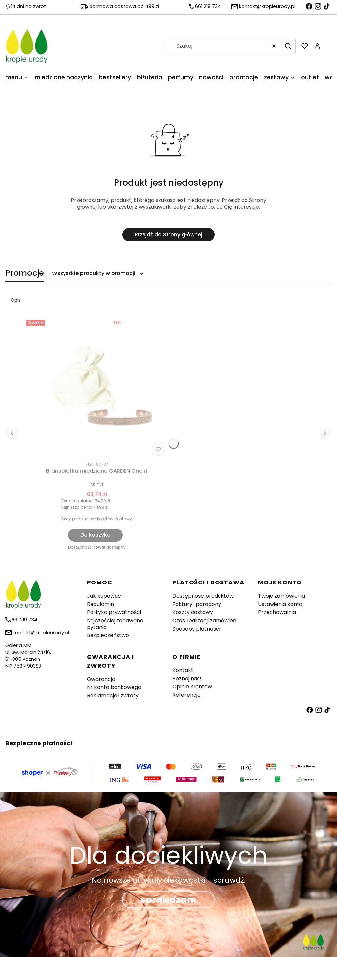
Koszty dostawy (192, 612)
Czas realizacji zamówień (204, 620)
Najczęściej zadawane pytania (115, 624)
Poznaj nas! (186, 678)
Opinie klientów (192, 686)
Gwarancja (101, 679)
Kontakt (182, 670)
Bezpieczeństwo (108, 635)
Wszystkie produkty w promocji (98, 273)
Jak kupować (104, 596)
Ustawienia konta (280, 604)
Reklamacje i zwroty (113, 695)
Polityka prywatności (114, 612)
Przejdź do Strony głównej (168, 234)
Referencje (186, 695)
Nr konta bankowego (114, 687)
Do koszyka (95, 535)
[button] (288, 46)
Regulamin (100, 604)
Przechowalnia (277, 612)
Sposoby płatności (196, 629)
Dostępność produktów (203, 596)
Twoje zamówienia (281, 596)
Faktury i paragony (196, 604)
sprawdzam (168, 900)
